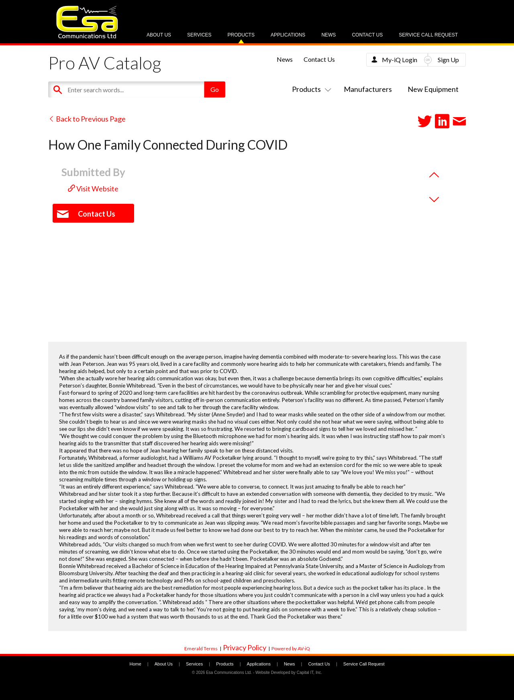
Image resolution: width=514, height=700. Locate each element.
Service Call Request (428, 35)
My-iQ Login (399, 59)
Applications (288, 35)
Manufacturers (368, 89)
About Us (159, 35)
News (328, 35)
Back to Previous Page (87, 118)
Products (241, 35)
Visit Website (93, 188)
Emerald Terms (201, 648)
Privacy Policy (244, 647)
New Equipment (433, 89)
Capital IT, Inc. (309, 672)
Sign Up (448, 59)
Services (199, 35)
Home (135, 663)
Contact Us (367, 35)
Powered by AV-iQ (290, 648)
